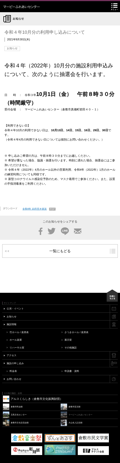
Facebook (40, 231)
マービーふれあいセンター (31, 7)
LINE (65, 231)
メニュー (114, 6)
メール (77, 231)
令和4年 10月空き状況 (34, 208)
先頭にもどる (112, 295)
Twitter (52, 231)
